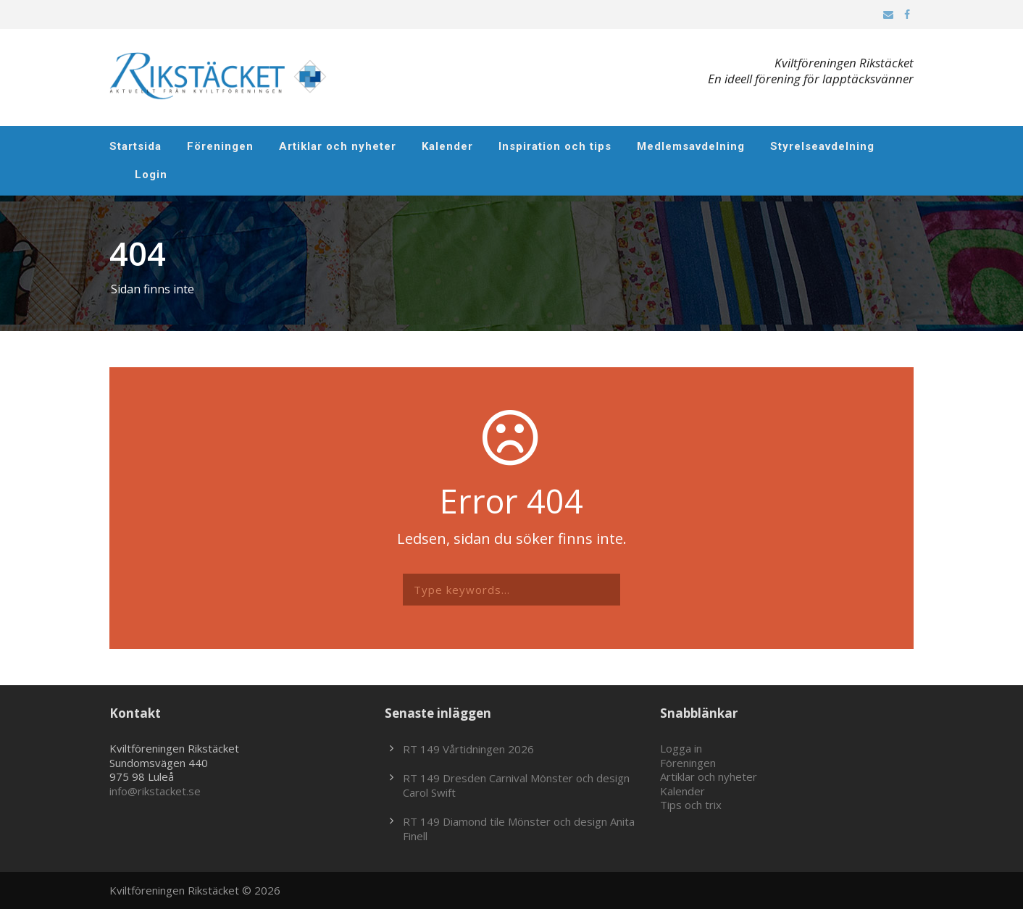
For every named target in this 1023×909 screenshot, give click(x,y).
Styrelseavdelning (822, 146)
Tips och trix (691, 804)
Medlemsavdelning (691, 146)
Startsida (135, 146)
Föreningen (220, 146)
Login (151, 174)
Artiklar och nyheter (337, 146)
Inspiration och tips (554, 146)
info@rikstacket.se (155, 791)
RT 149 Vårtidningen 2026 (468, 749)
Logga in (681, 748)
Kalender (447, 146)
